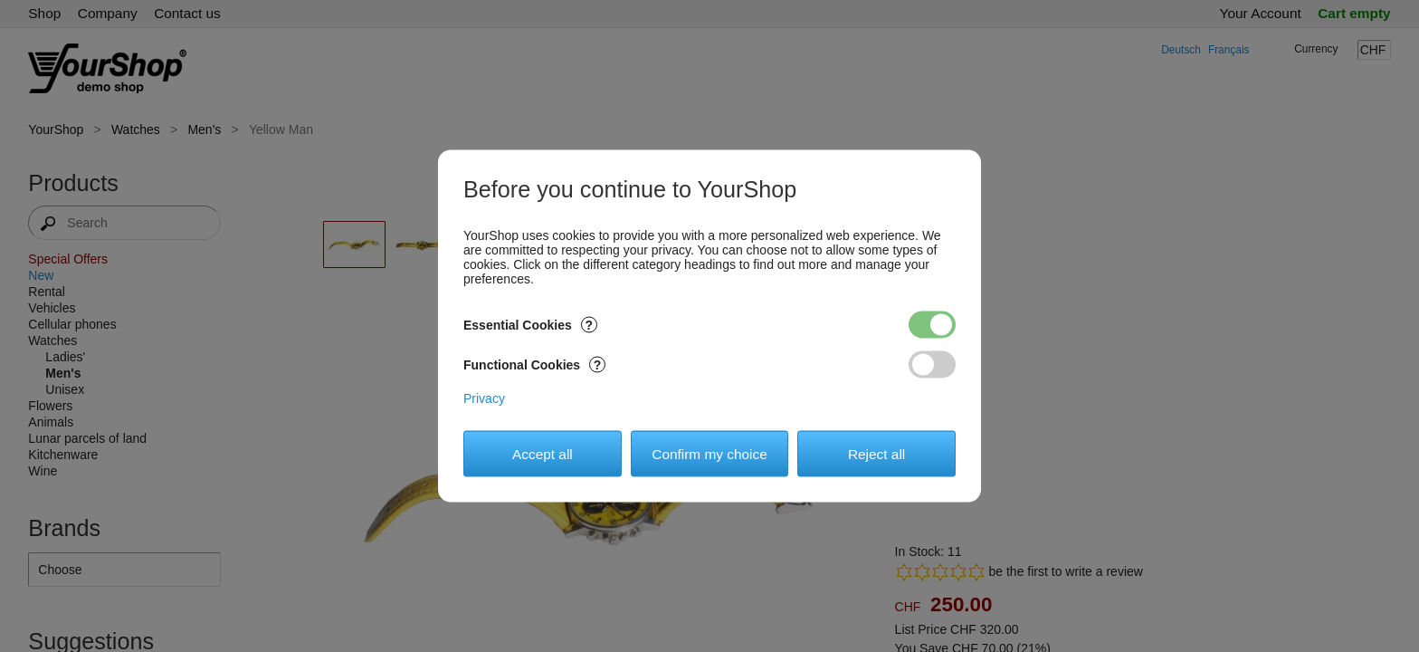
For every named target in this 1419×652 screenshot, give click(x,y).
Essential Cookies (530, 325)
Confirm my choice (709, 453)
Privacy (484, 398)
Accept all (542, 453)
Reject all (876, 453)
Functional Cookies (534, 365)
